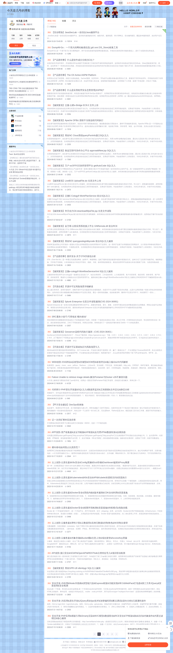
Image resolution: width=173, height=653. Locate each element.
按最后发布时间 (136, 27)
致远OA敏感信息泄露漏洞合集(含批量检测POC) (25, 102)
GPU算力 (48, 2)
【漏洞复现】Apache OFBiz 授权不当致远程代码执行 (75, 120)
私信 (34, 46)
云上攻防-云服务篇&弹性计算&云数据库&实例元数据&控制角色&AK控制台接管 (87, 523)
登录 (120, 3)
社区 (28, 3)
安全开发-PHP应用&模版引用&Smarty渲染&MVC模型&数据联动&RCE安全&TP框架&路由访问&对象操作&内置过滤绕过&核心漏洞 (105, 617)
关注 (16, 45)
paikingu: (12, 187)
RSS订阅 (158, 27)
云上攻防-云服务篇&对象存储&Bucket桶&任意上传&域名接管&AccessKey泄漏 (87, 538)
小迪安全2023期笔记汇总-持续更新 (23, 76)
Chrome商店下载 (99, 648)
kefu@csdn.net (115, 642)
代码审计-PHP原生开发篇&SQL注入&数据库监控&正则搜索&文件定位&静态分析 (88, 389)
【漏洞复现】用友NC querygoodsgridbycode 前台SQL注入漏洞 (80, 241)
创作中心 (152, 3)
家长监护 (65, 648)
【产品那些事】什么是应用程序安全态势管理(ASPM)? (75, 90)
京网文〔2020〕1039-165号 (103, 645)
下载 (22, 3)
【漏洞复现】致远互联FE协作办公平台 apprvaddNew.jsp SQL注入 (81, 150)
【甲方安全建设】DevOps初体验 (65, 404)
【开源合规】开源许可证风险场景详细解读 (70, 286)
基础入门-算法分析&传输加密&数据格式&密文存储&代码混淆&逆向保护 (25, 185)
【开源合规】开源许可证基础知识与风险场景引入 (73, 347)
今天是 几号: (14, 170)
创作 (164, 3)
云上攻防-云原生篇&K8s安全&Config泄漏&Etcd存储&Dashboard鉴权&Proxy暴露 (88, 462)
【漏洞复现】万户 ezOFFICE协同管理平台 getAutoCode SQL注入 (81, 165)
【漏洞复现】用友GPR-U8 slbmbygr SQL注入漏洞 (73, 568)
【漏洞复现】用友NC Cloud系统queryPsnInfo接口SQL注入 (78, 135)
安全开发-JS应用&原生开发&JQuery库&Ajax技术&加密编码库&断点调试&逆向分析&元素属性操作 (96, 601)
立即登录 (148, 645)
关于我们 (66, 642)
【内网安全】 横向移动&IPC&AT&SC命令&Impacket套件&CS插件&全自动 (25, 158)
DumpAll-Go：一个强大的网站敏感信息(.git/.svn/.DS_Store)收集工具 (82, 47)
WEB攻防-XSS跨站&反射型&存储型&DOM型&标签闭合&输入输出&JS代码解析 (87, 362)
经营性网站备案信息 (119, 645)
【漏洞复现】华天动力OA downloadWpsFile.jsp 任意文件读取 (79, 211)
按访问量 (148, 27)
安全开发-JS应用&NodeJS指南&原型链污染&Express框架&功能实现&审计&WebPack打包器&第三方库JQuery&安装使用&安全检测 (104, 584)
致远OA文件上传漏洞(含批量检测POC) (24, 83)
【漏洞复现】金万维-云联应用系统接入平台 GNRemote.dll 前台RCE (82, 226)
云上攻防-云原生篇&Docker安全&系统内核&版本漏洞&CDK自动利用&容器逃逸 (87, 492)
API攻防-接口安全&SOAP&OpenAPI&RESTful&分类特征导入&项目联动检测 (86, 553)
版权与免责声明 (120, 648)
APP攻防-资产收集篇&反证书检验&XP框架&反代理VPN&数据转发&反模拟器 (86, 432)
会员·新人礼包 (133, 2)
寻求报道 (89, 642)
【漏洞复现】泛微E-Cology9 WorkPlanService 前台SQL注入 (78, 196)
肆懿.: (11, 161)
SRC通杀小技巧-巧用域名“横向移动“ (67, 317)
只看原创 (51, 27)
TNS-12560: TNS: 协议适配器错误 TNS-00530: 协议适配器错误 (23, 89)
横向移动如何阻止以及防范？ (63, 447)
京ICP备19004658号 (86, 645)
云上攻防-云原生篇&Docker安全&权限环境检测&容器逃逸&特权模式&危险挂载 (87, 508)
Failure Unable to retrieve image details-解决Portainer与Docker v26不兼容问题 (87, 377)
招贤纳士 (74, 642)
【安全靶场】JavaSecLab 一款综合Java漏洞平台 (73, 32)
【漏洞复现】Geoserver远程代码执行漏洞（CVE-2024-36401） (80, 332)
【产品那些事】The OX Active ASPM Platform (71, 75)
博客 (16, 3)
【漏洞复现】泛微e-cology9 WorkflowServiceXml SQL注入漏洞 (80, 271)
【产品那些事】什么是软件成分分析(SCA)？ (71, 60)
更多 (57, 3)
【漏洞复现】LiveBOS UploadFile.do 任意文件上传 (74, 181)
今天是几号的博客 (18, 10)
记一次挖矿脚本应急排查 (61, 420)
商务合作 (81, 642)
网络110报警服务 (74, 648)
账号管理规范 (110, 648)
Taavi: (11, 154)
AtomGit (36, 3)
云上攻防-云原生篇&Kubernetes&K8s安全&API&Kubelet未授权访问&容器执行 (87, 477)
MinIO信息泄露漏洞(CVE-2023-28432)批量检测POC (25, 96)
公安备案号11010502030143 (70, 645)
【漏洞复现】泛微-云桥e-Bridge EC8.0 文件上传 (72, 105)
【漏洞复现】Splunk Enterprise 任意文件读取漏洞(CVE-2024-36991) (82, 301)
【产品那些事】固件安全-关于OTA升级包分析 (71, 256)
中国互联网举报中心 (87, 648)
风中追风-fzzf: (14, 178)
